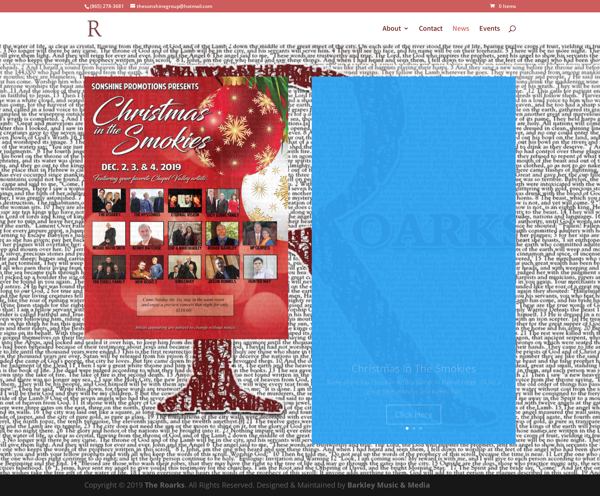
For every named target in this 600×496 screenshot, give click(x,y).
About (392, 29)
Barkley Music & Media (388, 485)
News (460, 29)
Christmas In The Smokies (413, 371)
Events (489, 29)
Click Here (414, 417)
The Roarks (165, 485)
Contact (431, 29)
